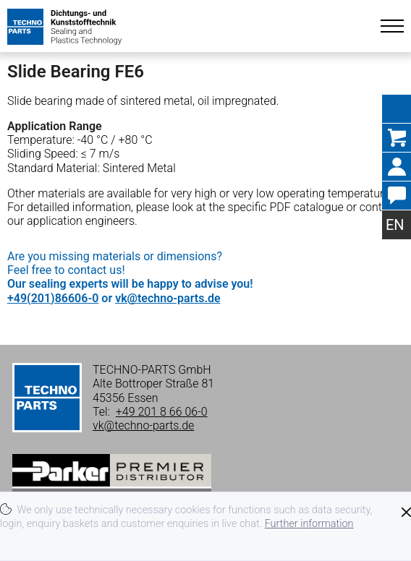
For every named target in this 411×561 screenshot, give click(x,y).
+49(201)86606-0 (52, 298)
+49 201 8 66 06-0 (162, 412)
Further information (309, 524)
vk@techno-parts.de (167, 298)
